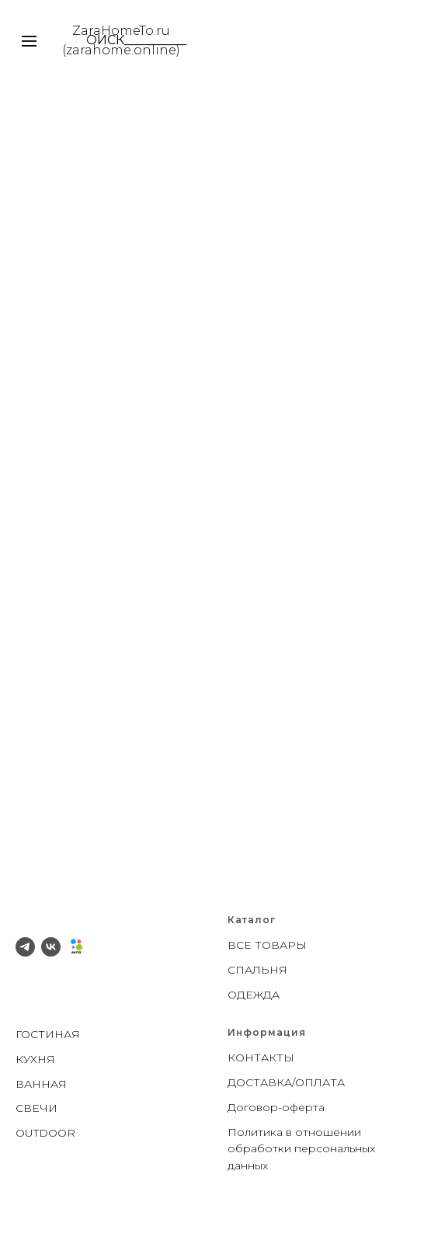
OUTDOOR (45, 1133)
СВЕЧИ (36, 1108)
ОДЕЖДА (254, 995)
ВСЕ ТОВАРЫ (267, 945)
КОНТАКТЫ (261, 1058)
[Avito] (76, 947)
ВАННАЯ (41, 1084)
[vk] (51, 947)
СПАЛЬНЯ (257, 970)
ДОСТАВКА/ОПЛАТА (286, 1082)
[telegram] (25, 947)
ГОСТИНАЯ (48, 1034)
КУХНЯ (35, 1059)
